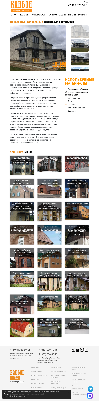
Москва (87, 2)
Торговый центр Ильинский (77, 204)
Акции (62, 15)
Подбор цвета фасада (58, 371)
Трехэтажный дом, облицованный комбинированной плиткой (49, 206)
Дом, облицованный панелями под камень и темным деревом (77, 298)
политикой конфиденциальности (15, 396)
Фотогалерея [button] (38, 15)
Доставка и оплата (37, 383)
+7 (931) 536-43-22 (47, 354)
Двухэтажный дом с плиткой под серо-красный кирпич (22, 252)
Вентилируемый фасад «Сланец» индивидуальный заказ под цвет (76, 92)
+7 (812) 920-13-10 (47, 349)
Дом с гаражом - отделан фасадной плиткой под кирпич (49, 252)
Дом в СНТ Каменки (22, 320)
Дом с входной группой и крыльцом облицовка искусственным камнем (22, 206)
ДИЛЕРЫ (72, 15)
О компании (35, 367)
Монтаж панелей (36, 371)
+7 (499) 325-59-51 (20, 349)
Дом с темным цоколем (22, 273)
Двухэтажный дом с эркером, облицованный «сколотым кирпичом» (22, 159)
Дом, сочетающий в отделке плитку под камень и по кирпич (22, 229)
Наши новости (56, 367)
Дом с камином (49, 157)
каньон (18, 373)
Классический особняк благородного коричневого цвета (76, 183)
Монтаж (53, 15)
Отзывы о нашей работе (39, 375)
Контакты (83, 15)
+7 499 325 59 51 (78, 5)
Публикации (35, 379)
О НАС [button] (13, 15)
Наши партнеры (36, 387)
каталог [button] (24, 15)
